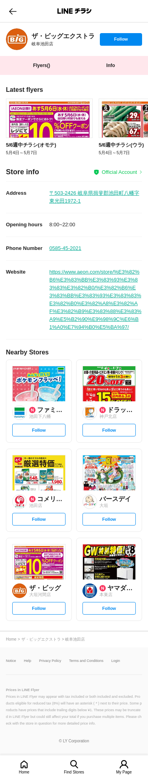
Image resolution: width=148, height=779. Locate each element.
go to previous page (13, 11)
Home (24, 772)
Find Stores (74, 772)
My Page (123, 772)
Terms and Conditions (86, 661)
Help (28, 661)
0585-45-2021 (65, 248)
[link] (17, 39)
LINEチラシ (74, 11)
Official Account (119, 172)
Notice (11, 661)
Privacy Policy (50, 661)
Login (115, 661)
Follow (121, 41)
